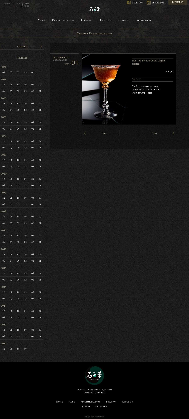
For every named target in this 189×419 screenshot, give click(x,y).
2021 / (71, 63)
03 (18, 72)
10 (18, 84)
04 (11, 72)
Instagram (158, 2)
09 (25, 84)
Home (59, 401)
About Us (106, 20)
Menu (41, 20)
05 (3, 72)
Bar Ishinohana (94, 375)
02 (25, 72)
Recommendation (63, 20)
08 (32, 84)
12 (3, 84)
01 (32, 72)
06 (3, 90)
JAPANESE (177, 2)
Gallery (22, 46)
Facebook (137, 2)
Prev (104, 133)
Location (87, 20)
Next (154, 133)
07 (40, 84)
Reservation (143, 20)
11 (11, 84)
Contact (124, 20)
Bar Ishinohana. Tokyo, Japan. (94, 9)
